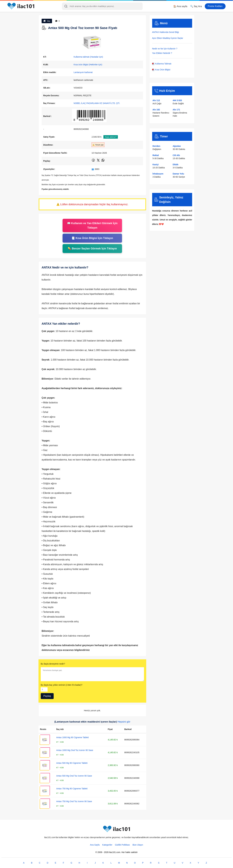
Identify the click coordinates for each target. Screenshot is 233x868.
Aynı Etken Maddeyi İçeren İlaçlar (167, 38)
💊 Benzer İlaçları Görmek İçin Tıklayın (92, 248)
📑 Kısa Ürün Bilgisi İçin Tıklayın (92, 238)
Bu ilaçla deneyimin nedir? (53, 664)
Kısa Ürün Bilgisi (161, 69)
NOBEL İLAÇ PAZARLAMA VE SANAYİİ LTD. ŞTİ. (97, 103)
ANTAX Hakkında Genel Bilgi (165, 32)
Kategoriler (107, 845)
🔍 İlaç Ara (196, 6)
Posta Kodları (215, 6)
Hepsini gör (124, 721)
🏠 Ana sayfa (180, 6)
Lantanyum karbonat (83, 72)
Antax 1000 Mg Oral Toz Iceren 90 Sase (74, 750)
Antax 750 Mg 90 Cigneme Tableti (72, 788)
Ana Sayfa (95, 845)
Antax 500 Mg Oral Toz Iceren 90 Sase (74, 776)
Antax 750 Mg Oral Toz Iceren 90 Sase (74, 801)
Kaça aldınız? (110, 137)
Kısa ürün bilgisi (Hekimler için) (88, 64)
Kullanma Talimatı (161, 63)
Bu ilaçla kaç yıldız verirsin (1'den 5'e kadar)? (61, 685)
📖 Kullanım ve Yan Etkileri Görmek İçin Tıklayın (92, 225)
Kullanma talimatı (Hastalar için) (88, 57)
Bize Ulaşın (138, 845)
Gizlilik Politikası (122, 845)
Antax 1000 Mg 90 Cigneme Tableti (72, 737)
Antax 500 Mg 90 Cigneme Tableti (72, 763)
